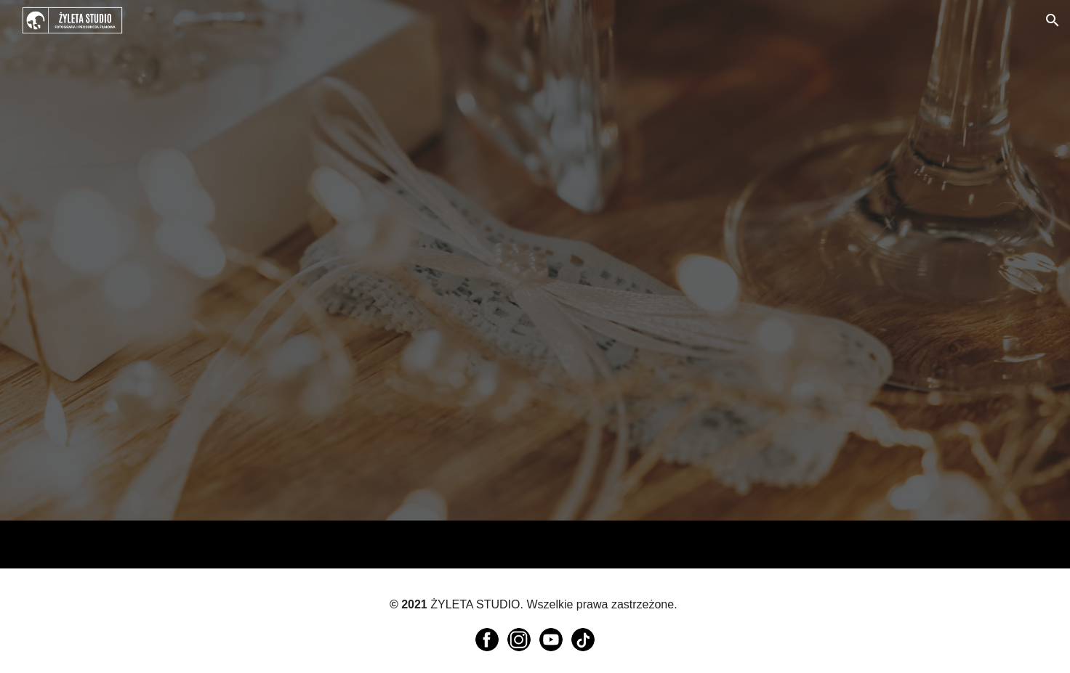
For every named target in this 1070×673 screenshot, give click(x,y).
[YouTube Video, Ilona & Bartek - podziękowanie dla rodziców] (701, 376)
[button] (1052, 20)
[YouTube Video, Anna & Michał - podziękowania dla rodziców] (701, 145)
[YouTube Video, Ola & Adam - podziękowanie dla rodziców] (368, 374)
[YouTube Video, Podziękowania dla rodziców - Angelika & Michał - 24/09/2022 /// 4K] (368, 144)
